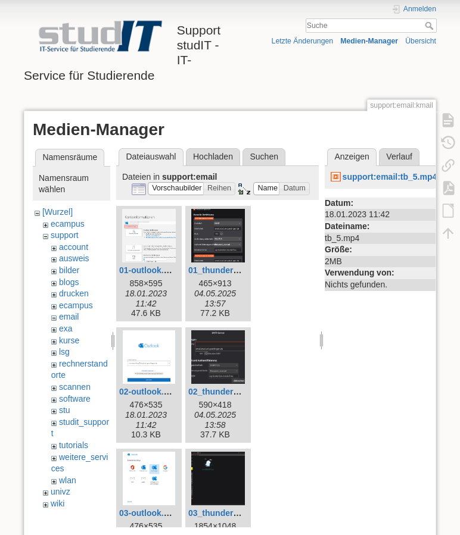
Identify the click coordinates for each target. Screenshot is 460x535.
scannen (75, 387)
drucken (74, 293)
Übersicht (420, 41)
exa (66, 328)
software (75, 398)
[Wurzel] (57, 212)
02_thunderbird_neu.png (237, 391)
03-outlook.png (149, 513)
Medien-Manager (369, 41)
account (73, 247)
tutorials (73, 445)
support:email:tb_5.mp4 (390, 177)
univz (60, 491)
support (65, 235)
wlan (67, 480)
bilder (69, 270)
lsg (64, 351)
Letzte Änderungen (303, 41)
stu (64, 410)
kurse (69, 340)
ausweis (74, 258)
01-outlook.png (149, 270)
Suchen (264, 156)
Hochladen (213, 156)
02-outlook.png (149, 391)
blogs (69, 282)
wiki (57, 503)
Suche (430, 25)
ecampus (68, 224)
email (69, 316)
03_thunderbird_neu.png (237, 513)
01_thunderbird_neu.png (237, 270)
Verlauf (399, 156)
